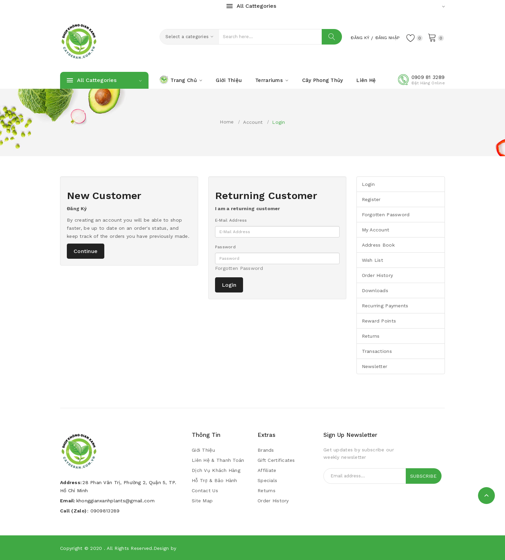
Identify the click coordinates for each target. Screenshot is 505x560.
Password (225, 247)
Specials (267, 480)
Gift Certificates (276, 460)
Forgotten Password (239, 268)
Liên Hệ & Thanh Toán (218, 460)
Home (227, 121)
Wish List (372, 260)
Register (371, 199)
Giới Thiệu (203, 450)
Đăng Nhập (384, 37)
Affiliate (267, 470)
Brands (266, 450)
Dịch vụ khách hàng (216, 470)
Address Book (378, 245)
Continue (86, 251)
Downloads (375, 290)
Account (253, 122)
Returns (371, 336)
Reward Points (379, 321)
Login (278, 122)
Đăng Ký (353, 37)
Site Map (202, 500)
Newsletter (375, 366)
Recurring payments (385, 305)
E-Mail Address (231, 220)
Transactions (377, 351)
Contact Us (205, 490)
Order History (377, 275)
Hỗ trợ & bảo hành (214, 480)
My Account (376, 229)
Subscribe (423, 476)
